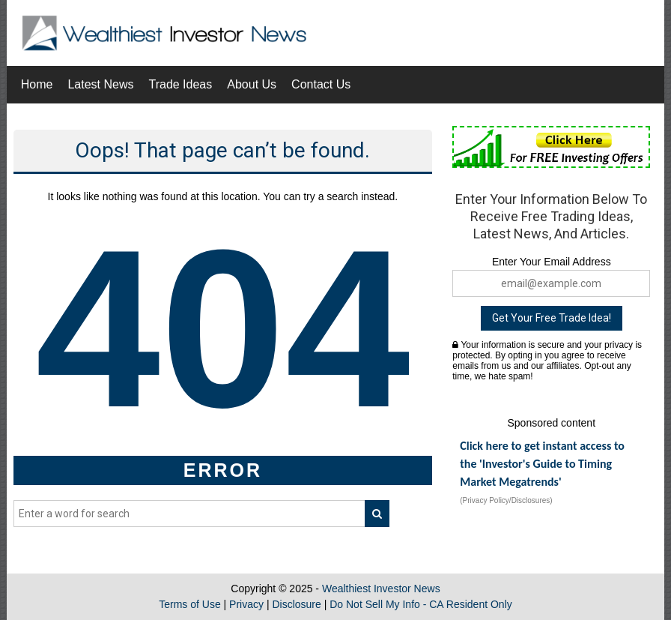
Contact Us (320, 84)
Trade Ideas (180, 84)
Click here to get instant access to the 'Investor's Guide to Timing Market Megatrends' (542, 464)
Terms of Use (189, 604)
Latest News (100, 84)
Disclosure (296, 604)
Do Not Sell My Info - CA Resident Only (421, 604)
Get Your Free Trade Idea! (551, 318)
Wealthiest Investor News (381, 589)
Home (37, 84)
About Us (251, 84)
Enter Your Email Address (551, 262)
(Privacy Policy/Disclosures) (506, 500)
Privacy (246, 604)
